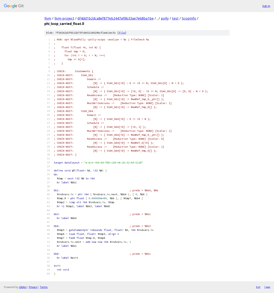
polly (165, 18)
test (175, 18)
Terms (44, 287)
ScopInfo (189, 18)
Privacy (33, 287)
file (122, 32)
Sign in (266, 6)
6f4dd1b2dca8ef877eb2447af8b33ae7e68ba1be (115, 18)
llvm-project (64, 18)
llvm (47, 18)
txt (258, 287)
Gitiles (22, 287)
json (267, 287)
